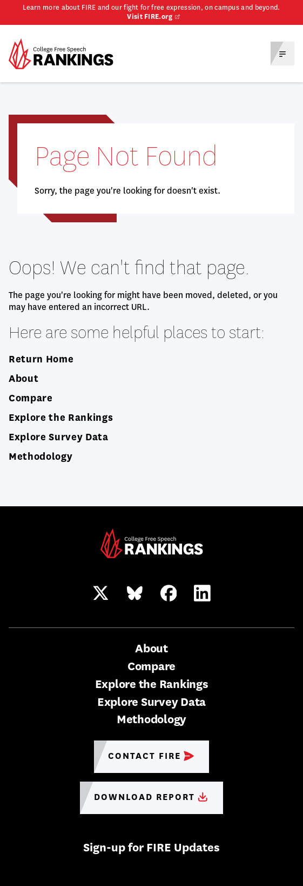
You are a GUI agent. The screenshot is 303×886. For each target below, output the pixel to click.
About (23, 378)
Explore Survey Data (59, 437)
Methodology (40, 456)
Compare (31, 398)
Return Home (41, 359)
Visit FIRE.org (149, 16)
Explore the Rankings (61, 417)
